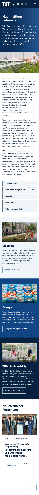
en (22, 4)
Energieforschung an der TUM (16, 329)
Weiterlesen (11, 465)
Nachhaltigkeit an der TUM (14, 390)
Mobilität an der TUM (12, 270)
